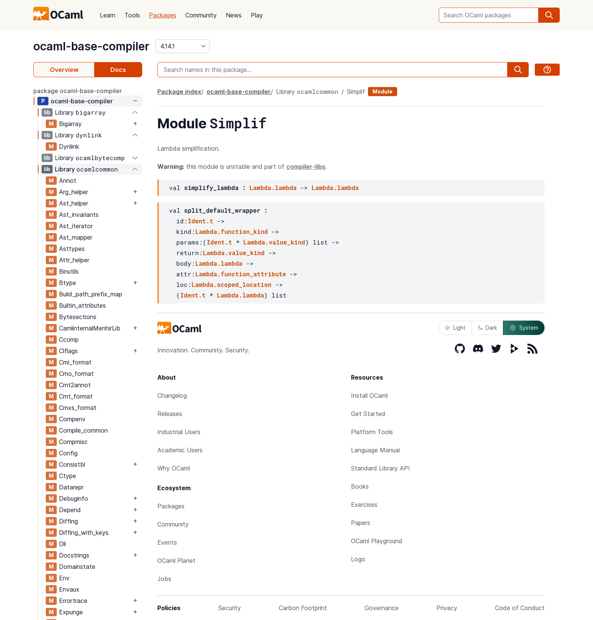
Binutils (69, 271)
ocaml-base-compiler (91, 46)
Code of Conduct (520, 608)
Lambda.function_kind (231, 231)
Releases (169, 413)
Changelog (172, 395)
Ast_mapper (75, 237)
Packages (162, 15)
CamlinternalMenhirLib (89, 328)
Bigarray (70, 124)
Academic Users (180, 450)
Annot (67, 180)
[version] (182, 46)
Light (455, 327)
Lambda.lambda (273, 188)
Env (64, 578)
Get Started (368, 413)
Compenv (72, 419)
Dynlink (69, 146)
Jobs (164, 579)
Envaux (69, 589)
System (523, 327)
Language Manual (375, 450)
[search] (549, 15)
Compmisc (73, 442)
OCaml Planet (176, 560)
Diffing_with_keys (84, 532)
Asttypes (72, 248)
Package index (179, 91)
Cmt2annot (75, 385)
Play (257, 15)
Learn (107, 15)
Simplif (356, 91)
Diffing (68, 521)
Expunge (71, 612)
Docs (118, 69)
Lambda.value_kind (274, 242)
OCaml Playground (376, 541)
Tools (132, 15)
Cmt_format (76, 396)
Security (229, 608)
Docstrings (74, 555)
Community (201, 15)
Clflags (68, 351)
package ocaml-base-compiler (77, 91)
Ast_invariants (79, 214)
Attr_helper (74, 260)
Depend (70, 510)
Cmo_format (76, 373)
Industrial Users (178, 432)
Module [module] (383, 91)
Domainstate (77, 566)
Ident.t (200, 221)
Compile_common (83, 430)
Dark (487, 327)
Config (68, 453)
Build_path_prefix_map (90, 294)
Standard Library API (380, 468)
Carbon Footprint (303, 608)
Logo (358, 559)
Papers (360, 523)
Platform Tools (372, 432)
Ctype (67, 476)
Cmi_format (75, 362)
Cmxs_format (77, 407)
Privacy (446, 608)
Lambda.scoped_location (231, 284)
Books (360, 486)
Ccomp (69, 339)
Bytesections (77, 317)
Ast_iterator (76, 226)
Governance (382, 608)
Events (167, 542)
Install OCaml (369, 395)
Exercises (364, 504)
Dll (62, 544)
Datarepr (71, 487)
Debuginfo (73, 498)
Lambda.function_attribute (240, 274)
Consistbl (72, 464)
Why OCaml (173, 468)
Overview (64, 69)
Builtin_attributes (82, 305)
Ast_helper (73, 203)
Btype (67, 283)
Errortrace (73, 600)
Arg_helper (73, 192)
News (234, 15)
